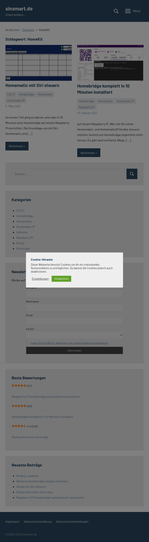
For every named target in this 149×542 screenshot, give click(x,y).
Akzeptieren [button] (61, 278)
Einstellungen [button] (40, 278)
